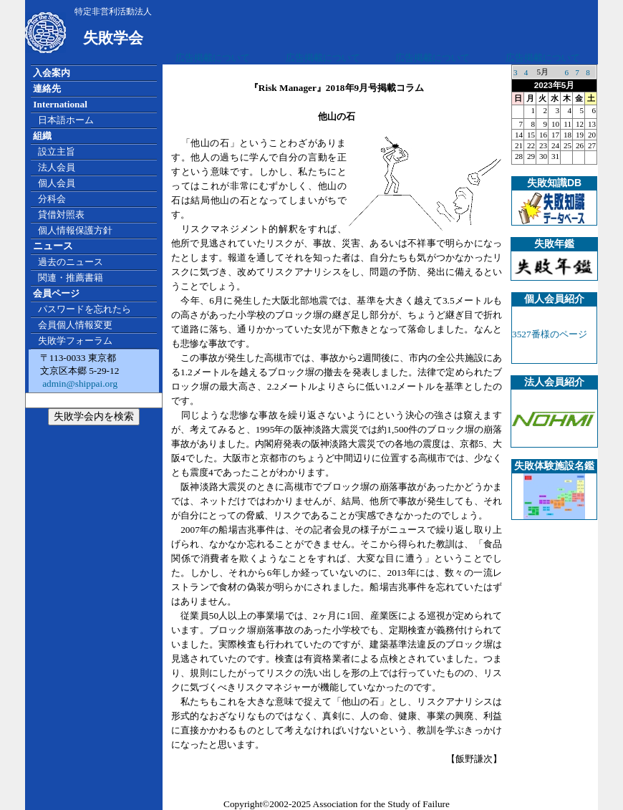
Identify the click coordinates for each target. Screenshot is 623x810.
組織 (42, 135)
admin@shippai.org (78, 383)
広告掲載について (212, 57)
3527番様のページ (549, 334)
